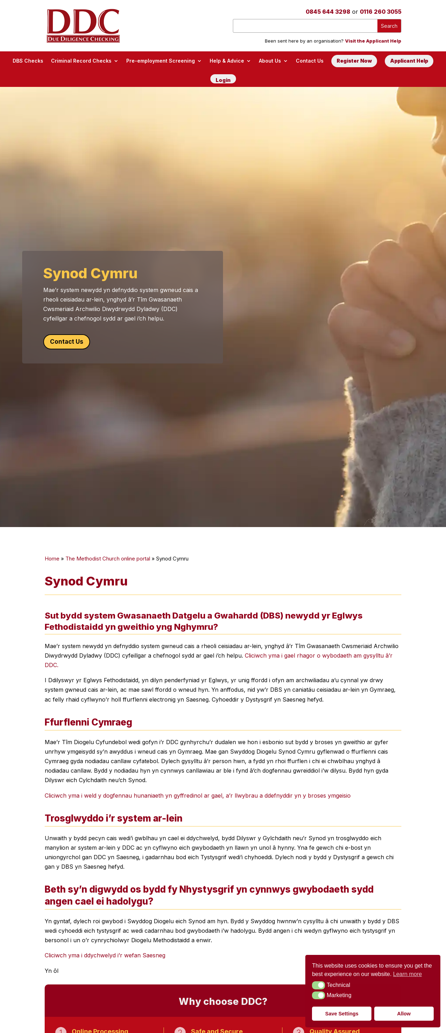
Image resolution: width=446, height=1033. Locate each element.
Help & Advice (227, 61)
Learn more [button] (407, 974)
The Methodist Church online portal (107, 558)
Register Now (354, 61)
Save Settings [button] (341, 1013)
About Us (270, 61)
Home (52, 558)
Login (223, 80)
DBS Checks (28, 61)
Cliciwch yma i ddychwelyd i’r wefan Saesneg (105, 955)
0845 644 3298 (328, 11)
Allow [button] (403, 1013)
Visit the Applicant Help (373, 41)
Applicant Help (409, 61)
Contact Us (310, 61)
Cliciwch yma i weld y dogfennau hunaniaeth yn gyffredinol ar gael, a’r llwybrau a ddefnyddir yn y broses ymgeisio (198, 795)
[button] (318, 985)
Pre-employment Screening (160, 61)
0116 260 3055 (380, 11)
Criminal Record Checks (81, 61)
